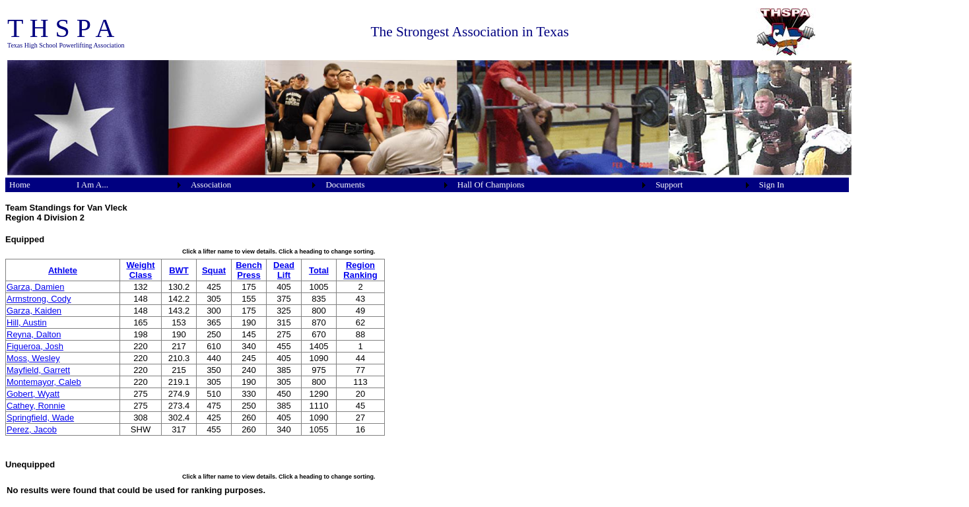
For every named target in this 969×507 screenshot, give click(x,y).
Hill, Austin (27, 322)
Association (211, 184)
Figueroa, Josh (35, 346)
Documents (344, 184)
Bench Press (249, 270)
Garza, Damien (35, 287)
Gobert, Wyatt (33, 394)
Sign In (771, 184)
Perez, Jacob (32, 429)
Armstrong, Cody (39, 299)
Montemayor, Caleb (44, 382)
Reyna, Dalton (34, 334)
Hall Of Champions (491, 184)
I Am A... (92, 184)
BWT (179, 270)
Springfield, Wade (40, 417)
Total (319, 270)
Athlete (62, 270)
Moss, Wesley (33, 358)
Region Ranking (360, 270)
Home (19, 184)
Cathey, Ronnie (36, 406)
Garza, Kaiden (34, 311)
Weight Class (140, 270)
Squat (214, 270)
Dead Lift (283, 270)
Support (669, 184)
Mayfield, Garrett (38, 370)
